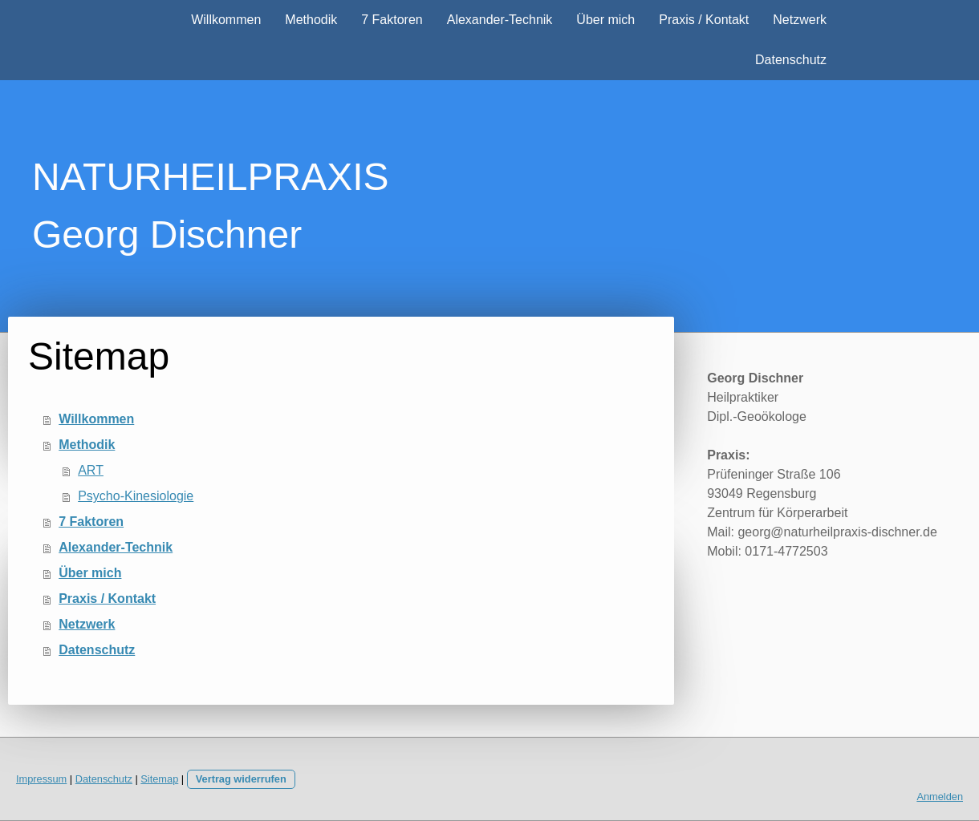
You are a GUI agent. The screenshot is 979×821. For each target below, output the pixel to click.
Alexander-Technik (500, 19)
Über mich (605, 19)
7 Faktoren (391, 19)
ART (91, 470)
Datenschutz (791, 60)
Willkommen (226, 19)
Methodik (311, 19)
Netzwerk (800, 19)
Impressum (41, 779)
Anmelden (939, 797)
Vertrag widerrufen (241, 779)
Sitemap (159, 779)
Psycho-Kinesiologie (135, 496)
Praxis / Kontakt (704, 19)
